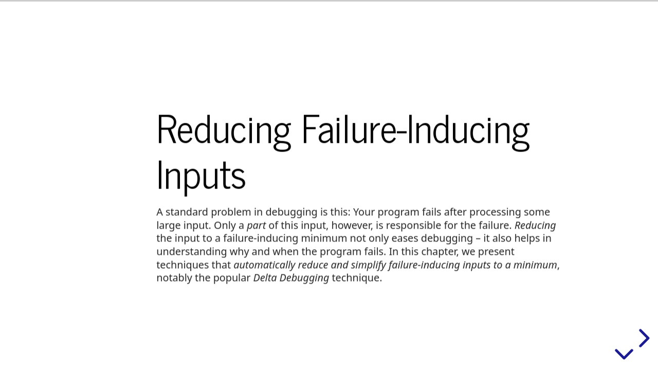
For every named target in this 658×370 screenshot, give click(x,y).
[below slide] (624, 356)
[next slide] (642, 338)
